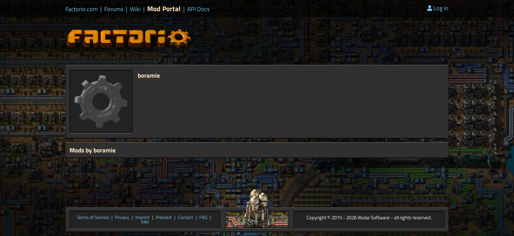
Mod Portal (164, 8)
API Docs (198, 9)
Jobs (145, 222)
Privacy (122, 217)
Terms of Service (93, 217)
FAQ (203, 217)
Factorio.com (82, 9)
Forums (113, 9)
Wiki (135, 9)
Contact (185, 217)
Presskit (164, 217)
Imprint (142, 217)
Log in (437, 8)
